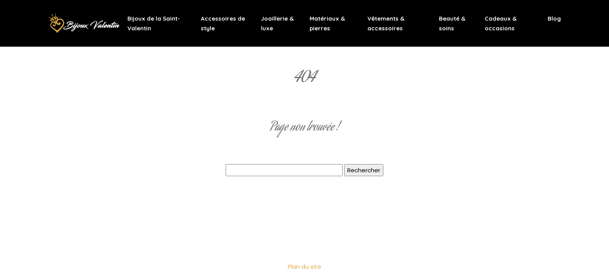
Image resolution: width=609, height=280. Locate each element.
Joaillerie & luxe (277, 23)
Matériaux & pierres (327, 23)
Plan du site (304, 266)
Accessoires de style (223, 23)
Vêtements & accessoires (385, 23)
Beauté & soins (452, 23)
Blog (554, 18)
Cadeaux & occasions (501, 23)
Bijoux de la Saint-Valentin (153, 23)
